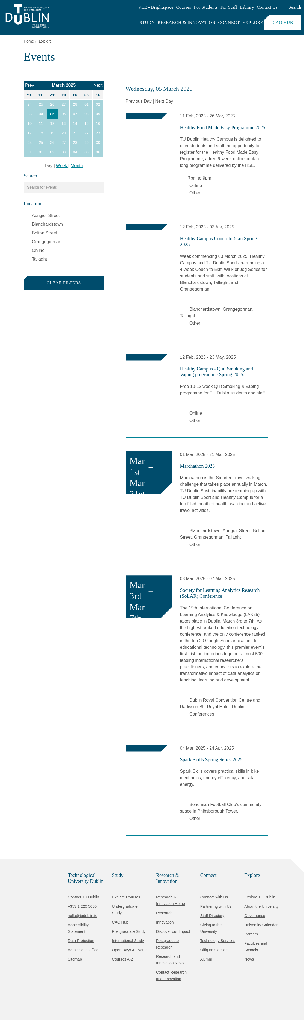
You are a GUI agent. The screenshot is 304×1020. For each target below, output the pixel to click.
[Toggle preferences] (118, 999)
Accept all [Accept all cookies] (28, 999)
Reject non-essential (74, 999)
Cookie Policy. (115, 982)
